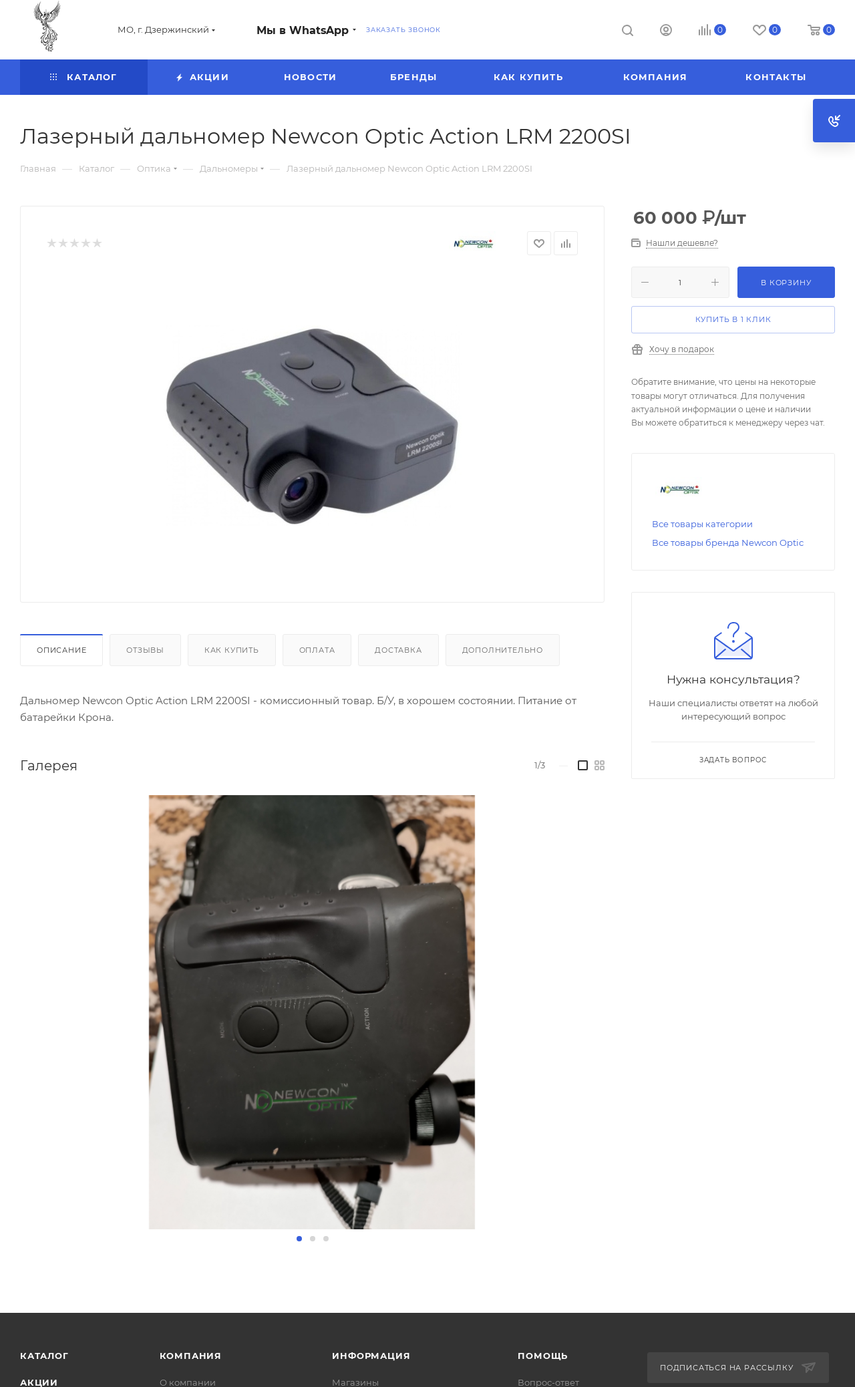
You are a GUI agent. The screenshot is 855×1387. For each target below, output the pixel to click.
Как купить (231, 650)
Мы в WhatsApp (302, 30)
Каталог (44, 1355)
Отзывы (145, 650)
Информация (371, 1355)
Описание (61, 650)
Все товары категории (702, 523)
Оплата (317, 650)
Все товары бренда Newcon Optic (728, 542)
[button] (299, 1238)
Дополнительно (502, 650)
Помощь (543, 1355)
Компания (191, 1355)
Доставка (398, 650)
